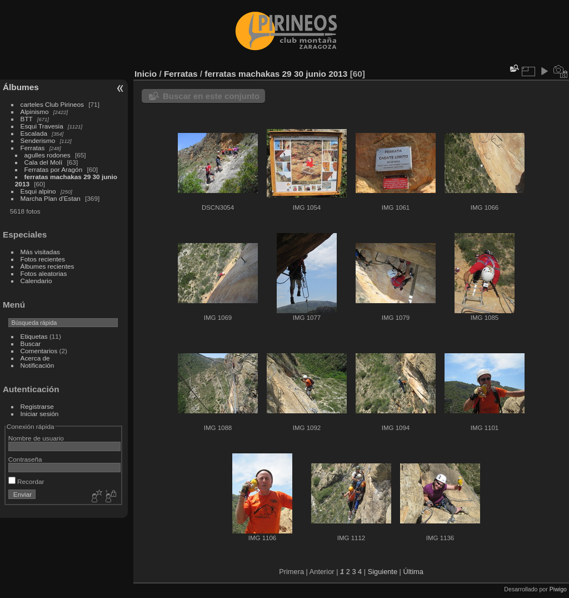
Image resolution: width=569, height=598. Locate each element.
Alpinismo (35, 111)
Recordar (26, 481)
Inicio (145, 73)
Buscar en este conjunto (211, 96)
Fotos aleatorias (44, 273)
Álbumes (21, 87)
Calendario (36, 280)
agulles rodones (47, 155)
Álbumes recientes (47, 266)
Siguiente (382, 571)
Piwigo (558, 589)
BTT (27, 118)
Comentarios (39, 350)
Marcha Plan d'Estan (51, 198)
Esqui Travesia (42, 126)
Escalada (34, 133)
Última (413, 571)
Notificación (37, 365)
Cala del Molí (43, 162)
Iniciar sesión (40, 413)
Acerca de (35, 358)
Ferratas (33, 147)
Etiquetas (34, 336)
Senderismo (38, 140)
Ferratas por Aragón (53, 169)
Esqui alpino (38, 191)
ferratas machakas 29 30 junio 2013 (275, 73)
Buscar (31, 343)
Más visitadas (40, 251)
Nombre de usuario (36, 438)
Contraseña (25, 459)
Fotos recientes (43, 259)
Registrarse (37, 406)
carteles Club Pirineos (52, 104)
